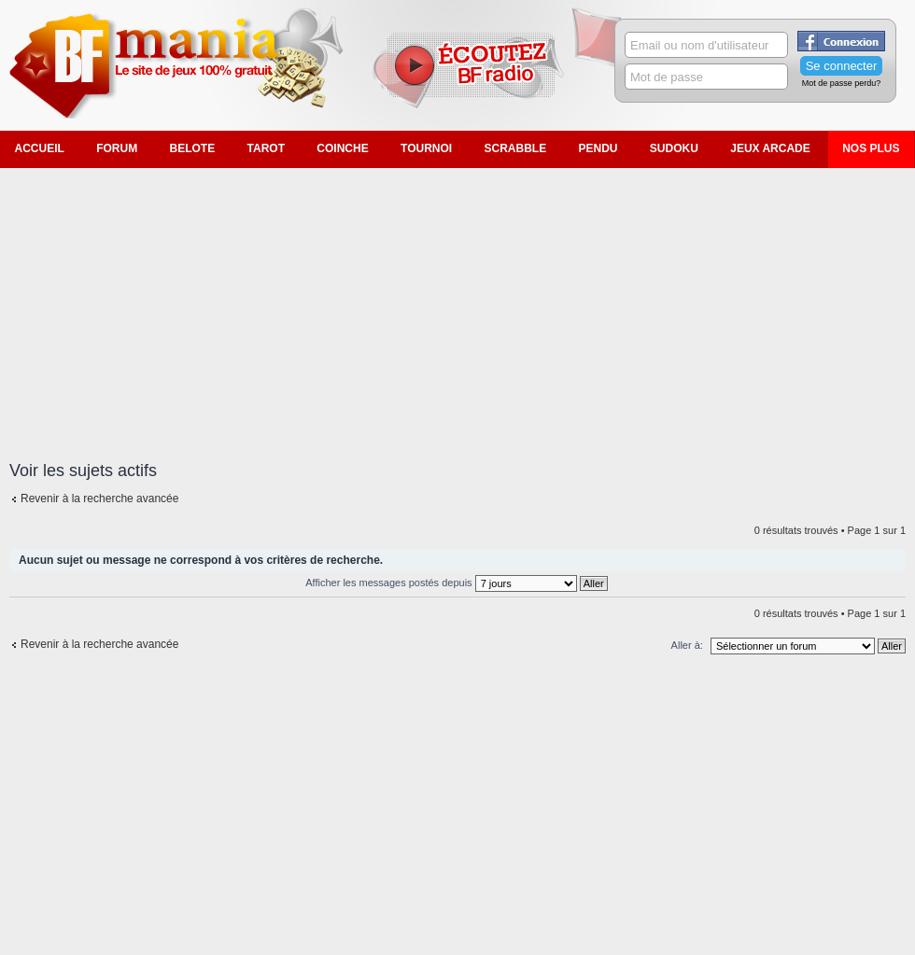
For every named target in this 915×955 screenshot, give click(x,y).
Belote (193, 148)
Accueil (39, 148)
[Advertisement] (457, 303)
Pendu (598, 148)
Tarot (266, 148)
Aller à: (687, 645)
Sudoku (674, 148)
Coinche (342, 148)
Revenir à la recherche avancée (99, 498)
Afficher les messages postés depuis (456, 582)
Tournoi (426, 148)
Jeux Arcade (770, 148)
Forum (116, 148)
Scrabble (515, 148)
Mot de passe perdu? (841, 83)
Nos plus (870, 148)
